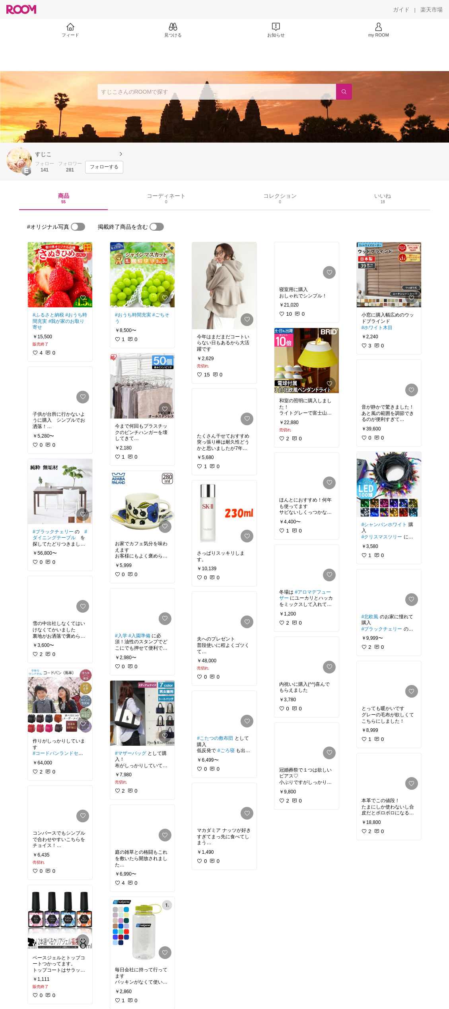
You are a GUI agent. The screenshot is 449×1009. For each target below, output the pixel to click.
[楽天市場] (431, 9)
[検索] (344, 92)
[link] (60, 274)
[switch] (78, 227)
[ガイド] (401, 9)
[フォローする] (104, 167)
